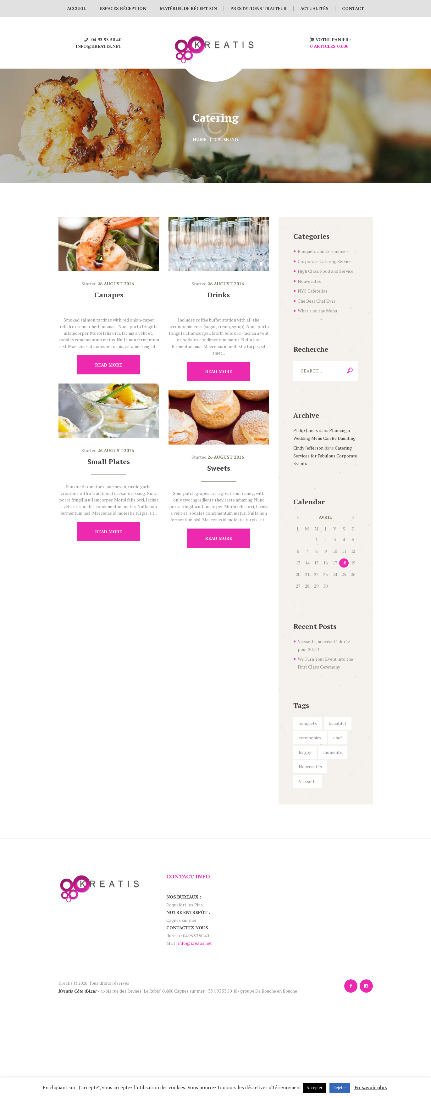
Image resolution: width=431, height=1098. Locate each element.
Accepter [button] (315, 1087)
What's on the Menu (317, 311)
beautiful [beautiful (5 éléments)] (337, 723)
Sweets (218, 468)
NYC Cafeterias (313, 291)
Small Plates (108, 461)
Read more (108, 365)
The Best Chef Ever (316, 301)
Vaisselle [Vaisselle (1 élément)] (308, 781)
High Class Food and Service (325, 271)
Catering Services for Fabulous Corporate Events (325, 455)
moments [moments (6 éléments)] (332, 752)
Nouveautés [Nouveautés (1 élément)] (310, 767)
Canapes (108, 294)
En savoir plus (370, 1087)
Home (200, 139)
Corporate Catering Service (324, 261)
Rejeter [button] (339, 1087)
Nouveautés (309, 281)
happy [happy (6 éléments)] (305, 752)
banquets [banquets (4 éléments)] (308, 723)
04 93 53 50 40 (106, 39)
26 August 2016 (115, 284)
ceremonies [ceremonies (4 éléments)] (310, 738)
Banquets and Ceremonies (323, 251)
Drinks (218, 294)
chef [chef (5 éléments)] (337, 738)
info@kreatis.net (98, 46)
